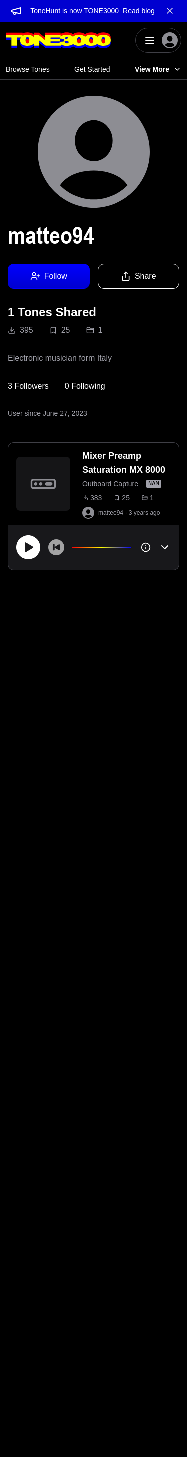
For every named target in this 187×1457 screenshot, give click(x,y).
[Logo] (58, 40)
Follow (48, 276)
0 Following (85, 386)
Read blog (139, 11)
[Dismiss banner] (170, 11)
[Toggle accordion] (165, 547)
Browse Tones (28, 69)
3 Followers (28, 386)
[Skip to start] (56, 547)
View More (158, 69)
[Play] (28, 547)
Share (138, 276)
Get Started (92, 69)
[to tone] (43, 484)
